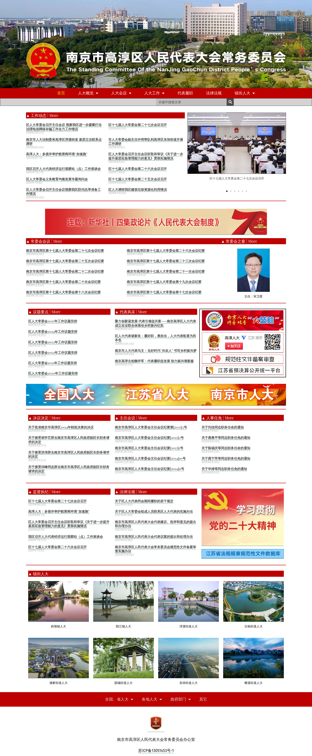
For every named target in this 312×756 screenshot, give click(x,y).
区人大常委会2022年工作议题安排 (52, 352)
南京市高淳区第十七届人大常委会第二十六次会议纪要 (166, 250)
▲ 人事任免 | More (218, 417)
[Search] (230, 102)
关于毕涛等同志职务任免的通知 (224, 469)
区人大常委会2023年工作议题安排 (52, 342)
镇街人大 (245, 93)
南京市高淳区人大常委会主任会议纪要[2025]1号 (149, 448)
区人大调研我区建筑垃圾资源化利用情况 (137, 189)
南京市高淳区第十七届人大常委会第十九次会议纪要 (164, 281)
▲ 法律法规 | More (131, 491)
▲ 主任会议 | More (131, 417)
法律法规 (214, 93)
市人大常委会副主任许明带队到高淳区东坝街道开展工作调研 (145, 141)
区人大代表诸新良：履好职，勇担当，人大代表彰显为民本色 (155, 338)
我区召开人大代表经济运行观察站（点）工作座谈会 (63, 168)
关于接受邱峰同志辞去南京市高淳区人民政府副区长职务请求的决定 (68, 469)
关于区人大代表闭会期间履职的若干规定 (144, 501)
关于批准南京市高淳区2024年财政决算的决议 (61, 427)
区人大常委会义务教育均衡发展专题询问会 (57, 179)
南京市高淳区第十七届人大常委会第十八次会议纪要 (63, 292)
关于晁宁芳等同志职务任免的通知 (226, 458)
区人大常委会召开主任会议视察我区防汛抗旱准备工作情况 (63, 191)
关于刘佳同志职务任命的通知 (223, 427)
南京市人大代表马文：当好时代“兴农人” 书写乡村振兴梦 (156, 350)
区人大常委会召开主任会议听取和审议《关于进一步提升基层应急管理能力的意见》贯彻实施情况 (145, 156)
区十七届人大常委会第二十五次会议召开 (137, 179)
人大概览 (88, 93)
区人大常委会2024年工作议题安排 (52, 331)
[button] (227, 191)
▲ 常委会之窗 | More (239, 241)
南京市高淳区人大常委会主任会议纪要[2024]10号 (150, 458)
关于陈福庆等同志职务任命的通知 (226, 448)
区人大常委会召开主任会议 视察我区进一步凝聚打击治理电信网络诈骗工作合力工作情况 (64, 127)
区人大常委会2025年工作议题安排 (52, 321)
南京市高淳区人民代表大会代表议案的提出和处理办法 (154, 536)
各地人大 (152, 699)
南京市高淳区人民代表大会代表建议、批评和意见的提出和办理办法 (155, 524)
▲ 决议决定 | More (44, 417)
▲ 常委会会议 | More (44, 241)
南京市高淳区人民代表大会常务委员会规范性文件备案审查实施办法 (155, 549)
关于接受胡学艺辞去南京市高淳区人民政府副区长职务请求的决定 (68, 439)
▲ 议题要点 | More (44, 311)
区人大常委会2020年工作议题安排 (53, 373)
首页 (61, 93)
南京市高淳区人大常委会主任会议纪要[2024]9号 (149, 469)
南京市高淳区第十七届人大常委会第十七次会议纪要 (164, 292)
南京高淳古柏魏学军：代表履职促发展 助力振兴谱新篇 (154, 361)
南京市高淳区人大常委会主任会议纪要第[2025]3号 (151, 427)
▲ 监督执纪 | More (44, 491)
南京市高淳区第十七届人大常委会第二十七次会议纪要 (65, 250)
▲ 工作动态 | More (42, 115)
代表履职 (185, 93)
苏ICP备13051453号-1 (156, 750)
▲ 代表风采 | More (131, 311)
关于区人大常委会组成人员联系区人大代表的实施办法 (154, 511)
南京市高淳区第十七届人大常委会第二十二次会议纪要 (65, 271)
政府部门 (181, 699)
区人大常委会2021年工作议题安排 (52, 363)
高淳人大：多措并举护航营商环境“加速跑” (56, 154)
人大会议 (121, 93)
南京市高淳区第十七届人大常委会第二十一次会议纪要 (166, 271)
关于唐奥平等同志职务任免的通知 (226, 437)
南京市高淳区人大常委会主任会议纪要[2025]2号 (149, 437)
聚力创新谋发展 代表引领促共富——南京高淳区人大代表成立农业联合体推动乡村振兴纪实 (155, 323)
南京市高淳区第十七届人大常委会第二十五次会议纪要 (65, 261)
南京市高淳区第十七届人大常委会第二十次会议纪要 (63, 281)
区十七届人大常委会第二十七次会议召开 (137, 125)
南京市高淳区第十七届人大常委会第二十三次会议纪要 (166, 261)
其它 (203, 699)
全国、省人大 (119, 699)
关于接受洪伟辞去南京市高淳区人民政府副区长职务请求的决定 (68, 454)
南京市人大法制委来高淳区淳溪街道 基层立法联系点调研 (64, 141)
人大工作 (154, 93)
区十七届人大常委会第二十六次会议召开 (137, 168)
